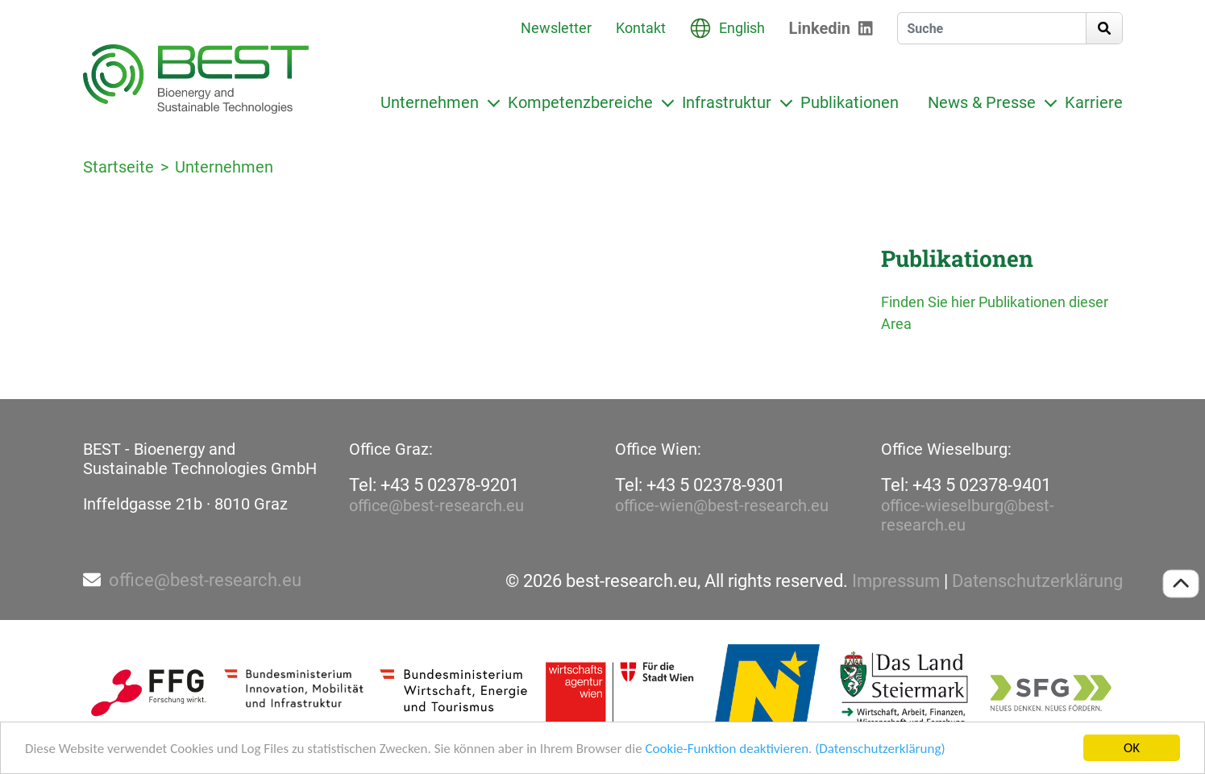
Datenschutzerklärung (1037, 581)
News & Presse (982, 102)
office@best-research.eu (436, 505)
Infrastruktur (726, 102)
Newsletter (556, 27)
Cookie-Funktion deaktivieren (726, 748)
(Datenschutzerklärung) (880, 748)
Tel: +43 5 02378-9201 (434, 485)
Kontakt (641, 27)
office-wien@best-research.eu (722, 505)
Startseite (118, 167)
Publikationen (849, 102)
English (742, 27)
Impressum (896, 581)
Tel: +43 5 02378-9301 (700, 485)
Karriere (1094, 102)
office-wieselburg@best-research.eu (967, 515)
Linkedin (819, 28)
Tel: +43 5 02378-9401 (966, 485)
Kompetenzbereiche (580, 102)
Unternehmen (429, 102)
